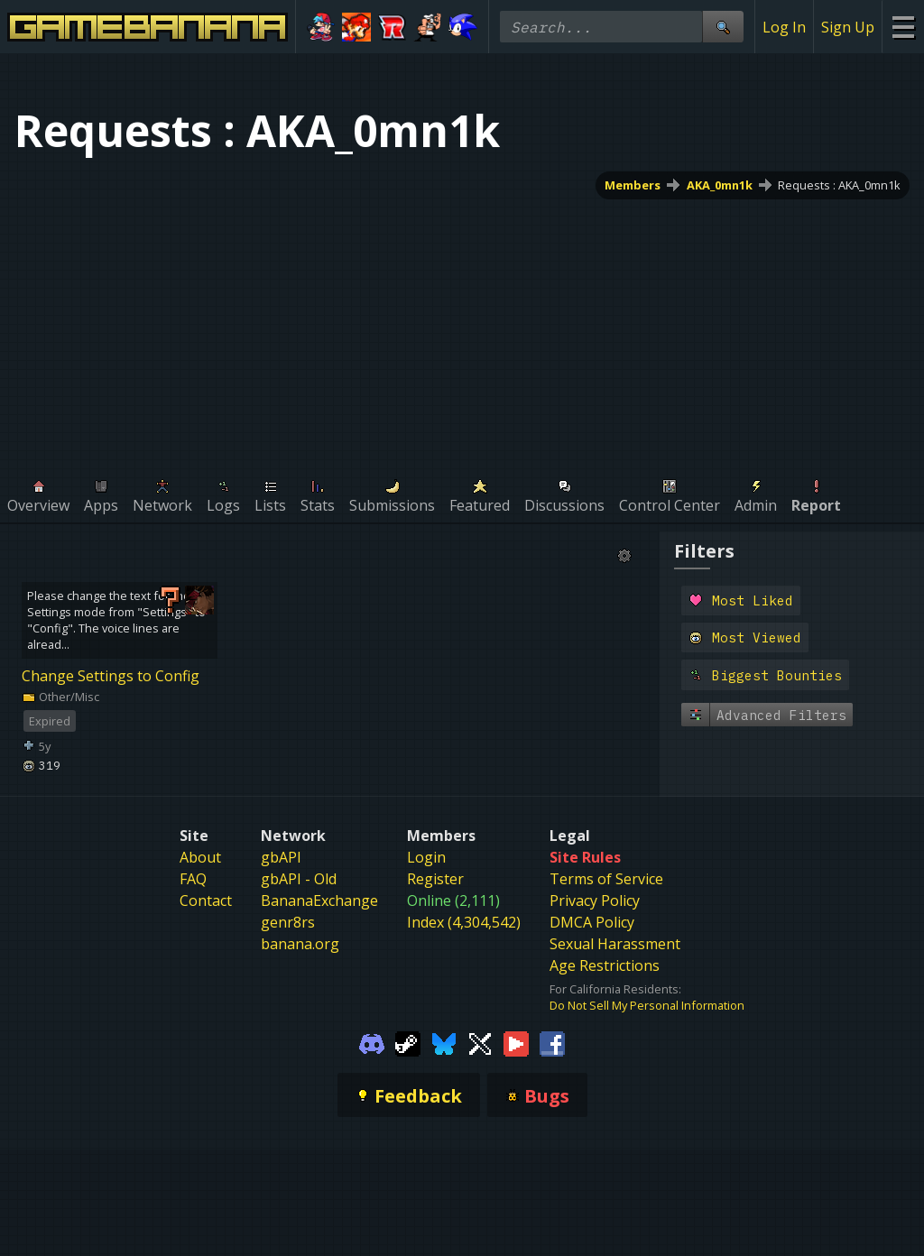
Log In (784, 27)
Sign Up (847, 27)
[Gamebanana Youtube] (516, 1042)
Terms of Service (606, 879)
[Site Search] (723, 26)
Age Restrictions (605, 965)
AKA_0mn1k (720, 185)
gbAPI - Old (299, 879)
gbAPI (281, 857)
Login (426, 857)
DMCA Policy (592, 922)
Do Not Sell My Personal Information (647, 1005)
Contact (206, 900)
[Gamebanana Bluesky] (444, 1042)
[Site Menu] (903, 26)
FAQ (193, 879)
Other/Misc (60, 696)
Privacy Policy (595, 900)
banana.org (300, 944)
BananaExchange (319, 900)
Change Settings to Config (110, 676)
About (200, 857)
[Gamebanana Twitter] (480, 1042)
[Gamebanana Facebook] (552, 1042)
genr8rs (288, 922)
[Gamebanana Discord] (371, 1042)
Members (633, 185)
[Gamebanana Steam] (407, 1042)
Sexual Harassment (615, 944)
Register (435, 879)
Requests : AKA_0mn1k (839, 185)
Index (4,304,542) (464, 922)
